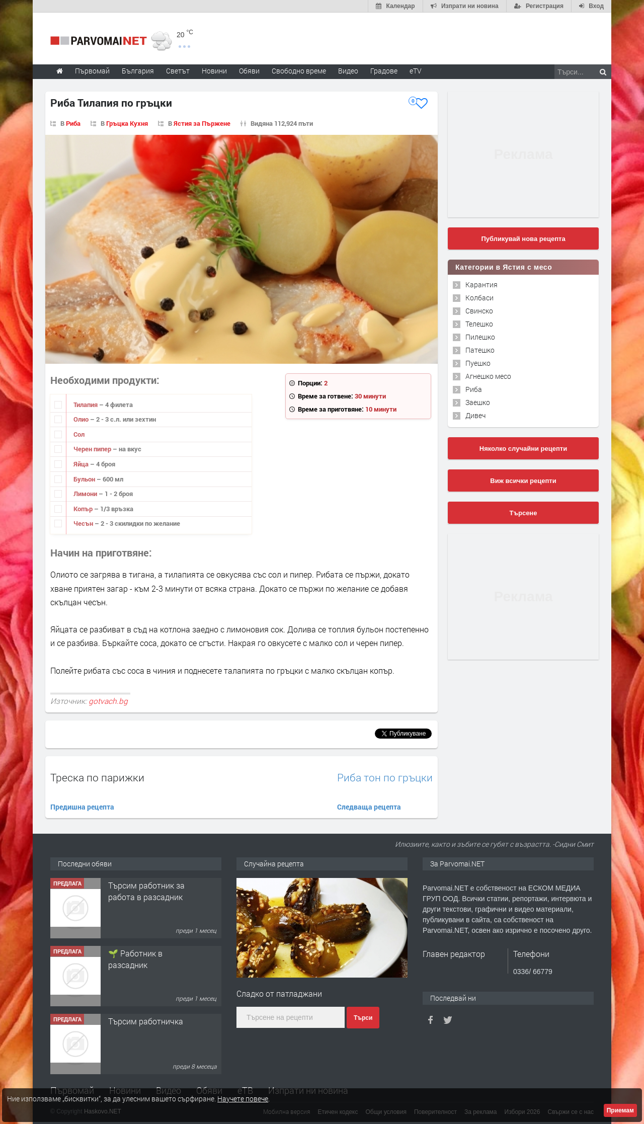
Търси (363, 1017)
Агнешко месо (488, 376)
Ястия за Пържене (202, 123)
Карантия (481, 284)
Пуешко (478, 363)
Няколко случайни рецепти (523, 448)
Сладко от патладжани (279, 993)
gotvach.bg (108, 701)
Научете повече (242, 1098)
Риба (73, 123)
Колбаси (479, 297)
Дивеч (475, 415)
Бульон (85, 479)
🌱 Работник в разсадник (135, 959)
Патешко (480, 350)
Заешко (477, 402)
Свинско (479, 310)
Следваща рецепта (369, 807)
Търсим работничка (145, 1021)
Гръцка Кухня (127, 123)
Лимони (86, 493)
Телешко (479, 324)
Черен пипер (93, 448)
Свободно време (299, 70)
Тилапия (86, 404)
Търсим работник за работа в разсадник (146, 891)
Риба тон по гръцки (385, 777)
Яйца (81, 463)
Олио (81, 419)
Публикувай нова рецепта (523, 239)
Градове (383, 70)
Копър (83, 508)
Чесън (84, 523)
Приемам (620, 1110)
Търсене (523, 513)
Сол (79, 434)
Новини (214, 70)
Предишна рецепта (82, 807)
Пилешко (480, 337)
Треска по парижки (97, 777)
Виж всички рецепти (523, 481)
